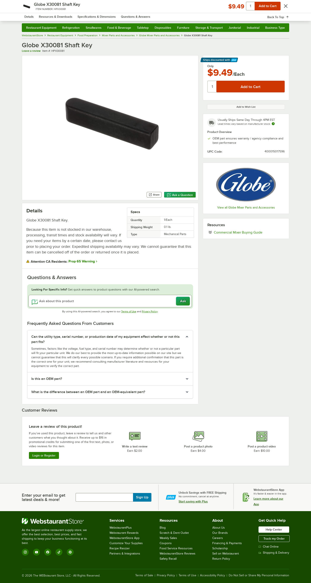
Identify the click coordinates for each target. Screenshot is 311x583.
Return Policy (221, 558)
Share (154, 194)
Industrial (253, 27)
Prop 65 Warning (81, 261)
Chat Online (269, 546)
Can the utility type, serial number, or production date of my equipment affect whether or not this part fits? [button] (105, 339)
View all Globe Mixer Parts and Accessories (246, 207)
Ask (183, 301)
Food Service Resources (176, 548)
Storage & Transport (209, 27)
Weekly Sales (168, 538)
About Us (218, 527)
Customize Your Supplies (126, 543)
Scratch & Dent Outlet (174, 532)
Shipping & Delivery (274, 552)
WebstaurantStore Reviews (177, 553)
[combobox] (149, 15)
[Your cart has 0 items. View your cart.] (282, 15)
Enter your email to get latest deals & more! (43, 497)
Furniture (183, 27)
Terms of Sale (144, 575)
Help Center (274, 529)
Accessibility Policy (212, 575)
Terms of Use (128, 311)
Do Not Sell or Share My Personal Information (259, 575)
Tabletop (143, 27)
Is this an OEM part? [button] (46, 379)
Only (210, 66)
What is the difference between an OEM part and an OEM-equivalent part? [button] (88, 392)
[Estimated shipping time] (273, 124)
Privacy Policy (150, 311)
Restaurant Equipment (41, 27)
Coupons (166, 543)
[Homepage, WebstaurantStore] (58, 15)
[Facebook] (47, 552)
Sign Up (142, 497)
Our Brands (220, 532)
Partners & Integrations (124, 553)
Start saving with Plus (193, 501)
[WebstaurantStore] (57, 521)
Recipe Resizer (119, 548)
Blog (163, 527)
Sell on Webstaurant (225, 553)
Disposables (163, 27)
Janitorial (234, 27)
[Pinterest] (70, 552)
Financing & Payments (227, 543)
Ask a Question (180, 195)
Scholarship (220, 548)
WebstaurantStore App (124, 538)
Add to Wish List (245, 106)
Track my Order (274, 538)
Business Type (275, 27)
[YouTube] (36, 552)
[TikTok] (59, 552)
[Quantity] (212, 86)
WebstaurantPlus (120, 527)
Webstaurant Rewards (124, 532)
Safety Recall (168, 558)
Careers (217, 538)
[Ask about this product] (110, 301)
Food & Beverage (119, 27)
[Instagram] (25, 552)
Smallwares (94, 27)
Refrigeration (71, 27)
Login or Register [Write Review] (44, 455)
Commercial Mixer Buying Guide (249, 232)
